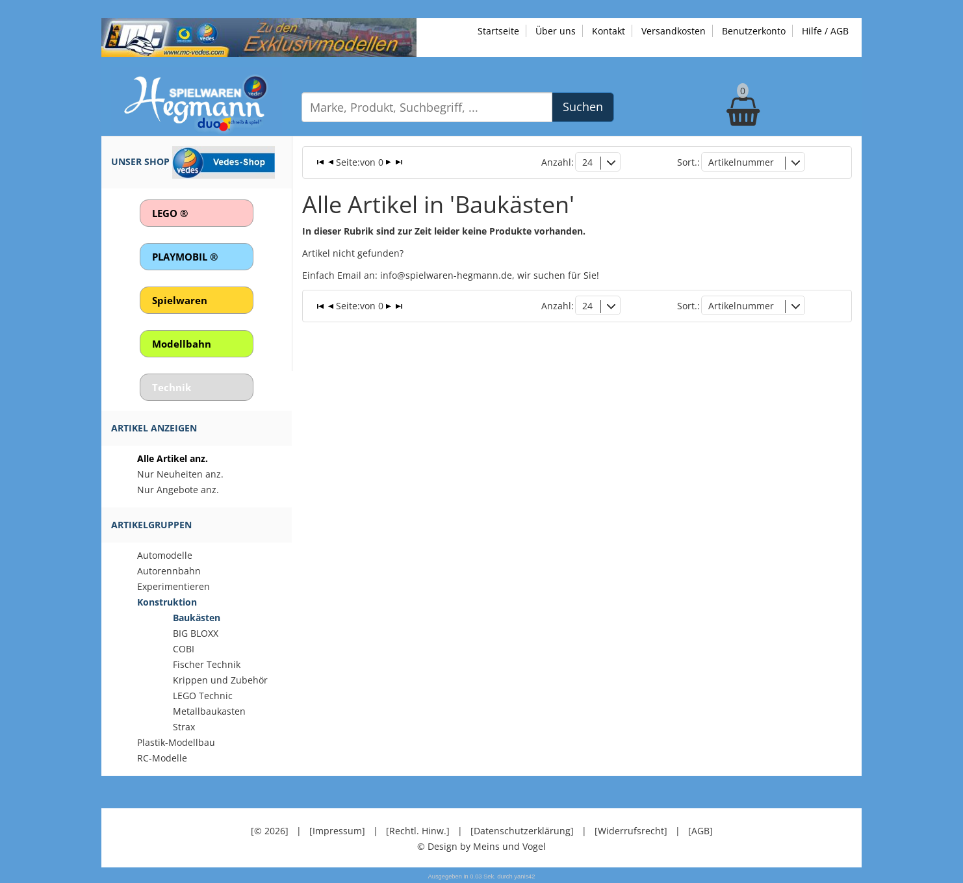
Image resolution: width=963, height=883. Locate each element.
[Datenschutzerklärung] (522, 831)
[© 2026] (270, 831)
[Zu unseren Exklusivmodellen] (259, 37)
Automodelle (164, 555)
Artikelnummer (741, 162)
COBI (183, 649)
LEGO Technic (203, 695)
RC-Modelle (162, 758)
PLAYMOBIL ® (185, 256)
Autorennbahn (169, 571)
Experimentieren (173, 586)
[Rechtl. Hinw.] (418, 831)
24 (587, 162)
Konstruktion (167, 602)
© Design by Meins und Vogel (481, 846)
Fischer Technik (206, 664)
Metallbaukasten (209, 711)
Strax (184, 727)
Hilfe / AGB (825, 31)
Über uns (555, 31)
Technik (171, 387)
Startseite (498, 31)
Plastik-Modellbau (176, 742)
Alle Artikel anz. (172, 458)
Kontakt (608, 31)
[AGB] (700, 831)
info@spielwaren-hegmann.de (446, 275)
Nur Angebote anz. (178, 489)
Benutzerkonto (754, 31)
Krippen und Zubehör (220, 680)
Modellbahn (181, 343)
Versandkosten (673, 31)
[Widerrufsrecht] (631, 831)
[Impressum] (337, 831)
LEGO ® (170, 213)
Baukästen (196, 617)
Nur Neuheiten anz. (180, 474)
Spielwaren (179, 300)
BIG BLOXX (195, 633)
